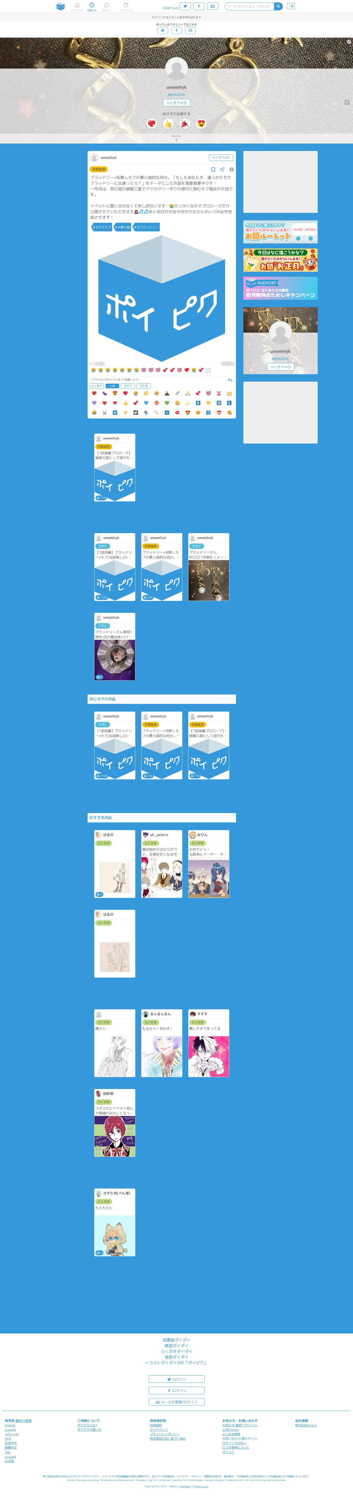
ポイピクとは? (87, 1425)
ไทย (7, 1452)
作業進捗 (98, 169)
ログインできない (234, 1443)
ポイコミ (228, 1452)
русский (10, 1457)
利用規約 (156, 1425)
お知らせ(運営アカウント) (240, 1425)
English (10, 1425)
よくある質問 (231, 1434)
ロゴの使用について (235, 1447)
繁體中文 (11, 1447)
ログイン (176, 1379)
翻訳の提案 (24, 1420)
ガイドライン (159, 1430)
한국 (8, 1438)
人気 (112, 386)
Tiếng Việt (12, 1434)
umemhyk (176, 87)
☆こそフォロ (176, 102)
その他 (144, 386)
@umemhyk (176, 94)
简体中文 (11, 1443)
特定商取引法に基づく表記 (168, 1438)
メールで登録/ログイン (176, 1402)
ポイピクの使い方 (89, 1430)
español (10, 1430)
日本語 (9, 1461)
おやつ (128, 386)
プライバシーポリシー (165, 1434)
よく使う (96, 386)
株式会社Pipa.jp (306, 1425)
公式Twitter (230, 1430)
